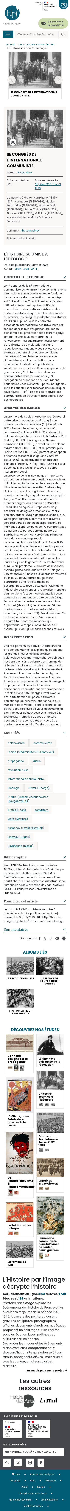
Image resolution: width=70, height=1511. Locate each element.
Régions (15, 1480)
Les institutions (49, 1499)
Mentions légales (33, 1506)
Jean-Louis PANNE (26, 269)
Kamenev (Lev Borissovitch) (26, 828)
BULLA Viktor (25, 172)
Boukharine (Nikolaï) (21, 846)
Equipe (41, 1487)
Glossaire (50, 1480)
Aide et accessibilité (20, 1499)
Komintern (41, 810)
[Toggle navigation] (8, 34)
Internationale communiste (26, 779)
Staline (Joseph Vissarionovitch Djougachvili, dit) (28, 799)
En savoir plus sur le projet (45, 1370)
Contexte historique (24, 277)
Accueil (10, 44)
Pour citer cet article (21, 901)
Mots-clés (12, 732)
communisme (42, 743)
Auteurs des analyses (41, 1474)
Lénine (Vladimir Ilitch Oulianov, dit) (31, 752)
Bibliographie (15, 857)
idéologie (14, 788)
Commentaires (16, 929)
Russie (37, 761)
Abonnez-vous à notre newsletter (31, 1451)
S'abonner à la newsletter (56, 23)
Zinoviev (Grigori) (19, 837)
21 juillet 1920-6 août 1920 (48, 186)
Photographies (30, 230)
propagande (16, 761)
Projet (24, 1487)
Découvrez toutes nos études (36, 44)
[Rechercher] (36, 34)
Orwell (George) (38, 788)
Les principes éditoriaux (33, 1493)
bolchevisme (16, 743)
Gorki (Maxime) (18, 819)
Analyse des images (22, 408)
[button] (58, 80)
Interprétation (18, 637)
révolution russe (18, 770)
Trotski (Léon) (17, 810)
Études (16, 1474)
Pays (32, 1480)
